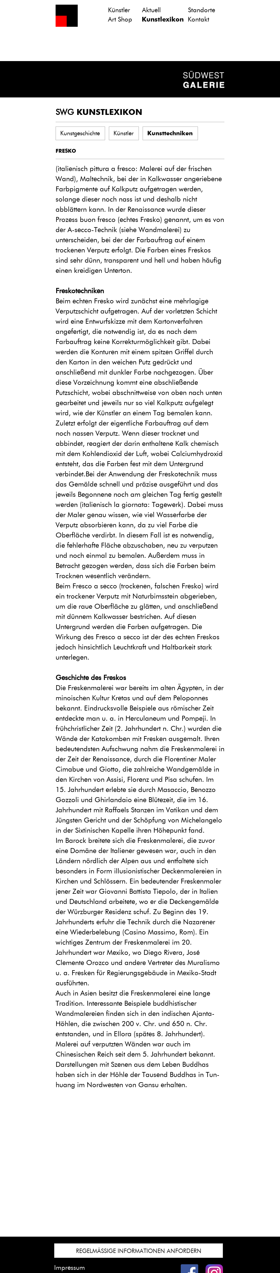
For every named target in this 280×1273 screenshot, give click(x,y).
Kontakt (198, 19)
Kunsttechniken (170, 133)
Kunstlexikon (163, 19)
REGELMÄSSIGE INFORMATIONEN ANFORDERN (138, 1250)
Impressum (69, 1268)
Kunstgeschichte (80, 133)
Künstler (119, 10)
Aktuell (151, 10)
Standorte (201, 10)
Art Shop (120, 19)
